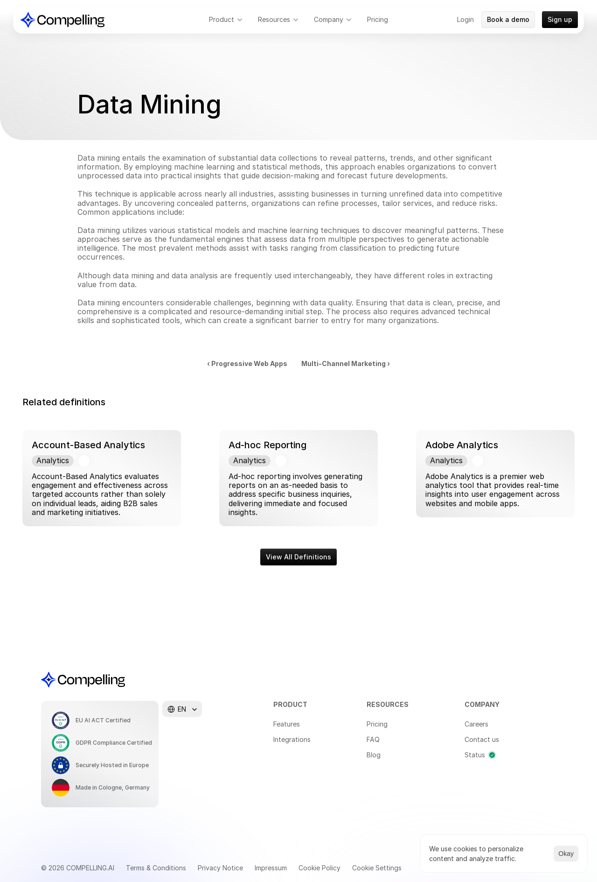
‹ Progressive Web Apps (247, 363)
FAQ (373, 739)
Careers (476, 724)
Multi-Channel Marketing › (345, 363)
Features (286, 724)
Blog (374, 755)
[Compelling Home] (62, 20)
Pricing (377, 724)
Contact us (482, 739)
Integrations (292, 739)
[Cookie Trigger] (377, 868)
